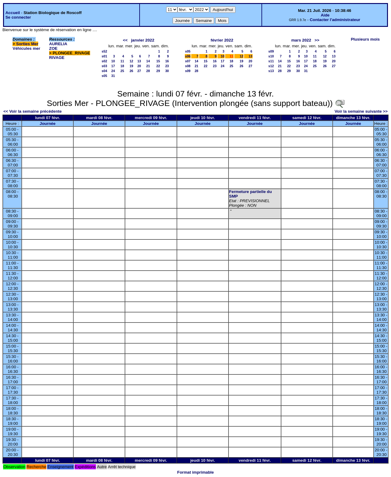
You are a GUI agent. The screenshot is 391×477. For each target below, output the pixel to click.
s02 (104, 61)
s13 (271, 71)
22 (158, 66)
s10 (271, 56)
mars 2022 (301, 40)
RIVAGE (56, 57)
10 (113, 61)
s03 (104, 66)
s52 (104, 51)
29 (158, 71)
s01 (104, 56)
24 (113, 71)
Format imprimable (195, 472)
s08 (188, 66)
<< (125, 40)
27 (139, 71)
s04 (104, 71)
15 (158, 61)
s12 (271, 66)
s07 (188, 61)
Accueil (12, 12)
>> (317, 40)
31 (113, 76)
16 (167, 61)
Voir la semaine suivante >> (361, 111)
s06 (188, 56)
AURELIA (58, 44)
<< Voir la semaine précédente (32, 111)
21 (148, 66)
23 (167, 66)
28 (148, 71)
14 (148, 61)
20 (139, 66)
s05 (104, 76)
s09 (188, 71)
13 (139, 61)
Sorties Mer (27, 44)
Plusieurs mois (365, 39)
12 (131, 61)
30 (167, 71)
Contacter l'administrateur (335, 19)
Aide (325, 15)
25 (122, 71)
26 (131, 71)
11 (122, 61)
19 (131, 66)
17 (113, 66)
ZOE (53, 48)
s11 (271, 61)
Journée (48, 123)
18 (122, 66)
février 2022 (221, 40)
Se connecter (18, 17)
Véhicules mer (26, 48)
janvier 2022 (142, 40)
